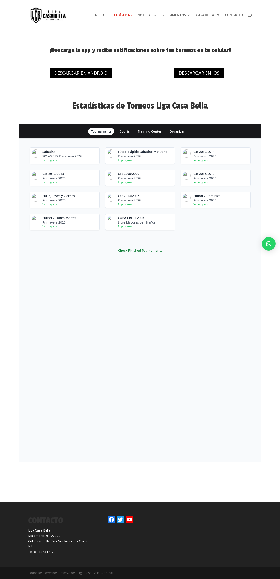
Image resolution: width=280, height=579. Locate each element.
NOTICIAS (144, 15)
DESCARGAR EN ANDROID (81, 73)
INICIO (99, 15)
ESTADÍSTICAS (121, 15)
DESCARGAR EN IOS (199, 73)
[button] (269, 244)
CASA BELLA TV (207, 15)
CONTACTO (234, 15)
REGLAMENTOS (174, 15)
